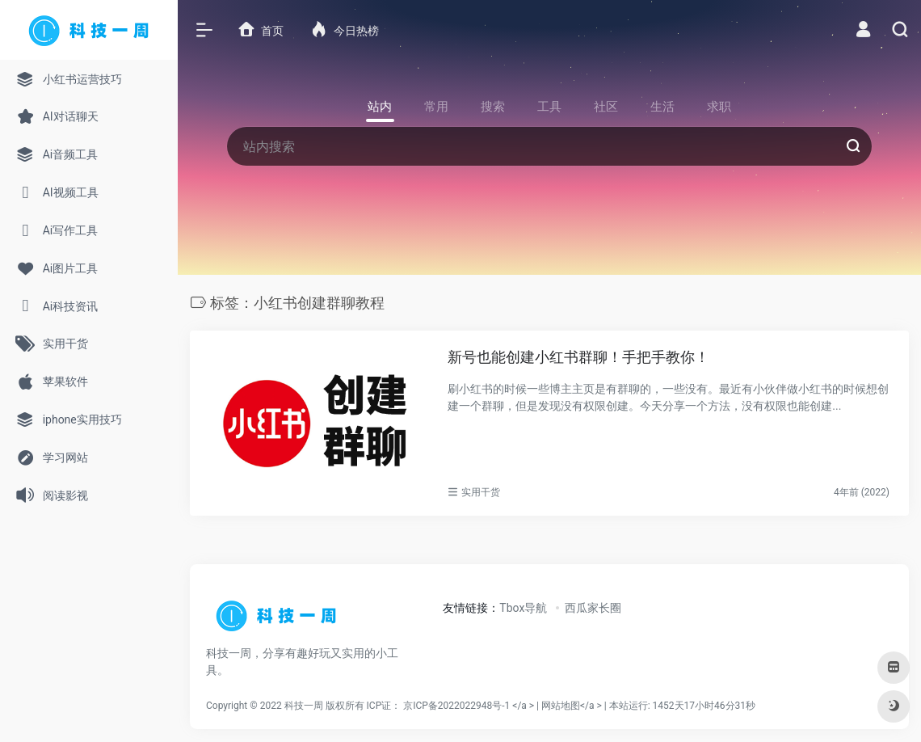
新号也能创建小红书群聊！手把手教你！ (578, 356)
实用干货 (480, 492)
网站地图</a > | (648, 705)
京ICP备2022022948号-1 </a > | (472, 705)
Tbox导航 (523, 607)
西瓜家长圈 (593, 607)
